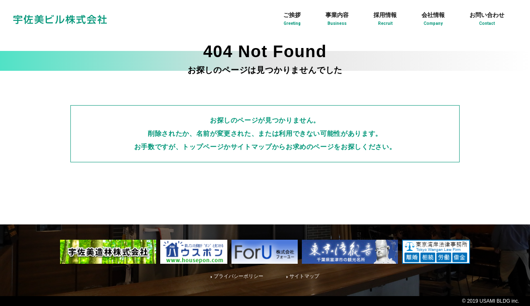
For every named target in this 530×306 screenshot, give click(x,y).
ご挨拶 (292, 20)
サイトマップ (304, 276)
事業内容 (337, 20)
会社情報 (433, 20)
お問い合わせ (487, 20)
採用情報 (385, 20)
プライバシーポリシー (238, 276)
